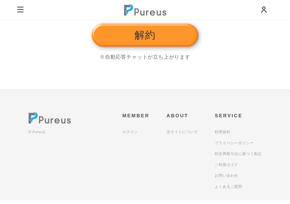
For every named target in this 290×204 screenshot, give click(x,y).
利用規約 (222, 132)
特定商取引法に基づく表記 (238, 154)
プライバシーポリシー (234, 143)
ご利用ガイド (226, 165)
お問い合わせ (226, 175)
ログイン (130, 132)
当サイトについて (182, 132)
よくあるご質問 (228, 186)
